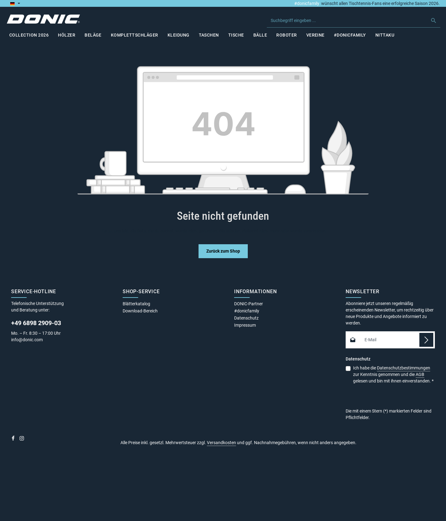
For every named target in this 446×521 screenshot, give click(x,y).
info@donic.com (27, 340)
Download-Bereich (140, 311)
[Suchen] (433, 21)
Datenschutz (246, 318)
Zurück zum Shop (223, 251)
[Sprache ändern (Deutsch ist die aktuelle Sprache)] (15, 3)
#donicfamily (306, 3)
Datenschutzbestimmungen (403, 368)
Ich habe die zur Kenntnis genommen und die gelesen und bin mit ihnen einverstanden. (393, 375)
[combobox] (347, 21)
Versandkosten (221, 443)
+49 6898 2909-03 (36, 324)
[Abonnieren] (426, 341)
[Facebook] (14, 440)
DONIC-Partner (248, 304)
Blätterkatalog (136, 304)
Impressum (245, 326)
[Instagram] (21, 440)
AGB (420, 375)
